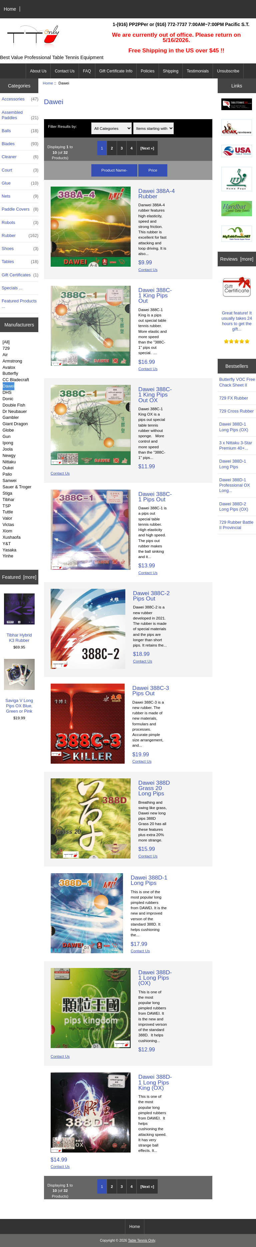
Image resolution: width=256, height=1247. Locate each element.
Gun (7, 436)
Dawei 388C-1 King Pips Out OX (155, 394)
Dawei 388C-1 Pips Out (155, 497)
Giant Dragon (15, 423)
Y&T (7, 543)
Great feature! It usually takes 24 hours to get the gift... (236, 301)
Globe (8, 430)
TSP (7, 505)
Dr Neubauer (15, 411)
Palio (7, 474)
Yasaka (10, 549)
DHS (7, 392)
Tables (20, 261)
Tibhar (9, 499)
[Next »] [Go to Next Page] (147, 148)
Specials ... (12, 287)
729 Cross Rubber (236, 411)
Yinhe (8, 555)
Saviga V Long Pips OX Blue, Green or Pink (19, 686)
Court (20, 170)
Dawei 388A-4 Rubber (156, 194)
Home (10, 9)
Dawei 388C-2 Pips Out (151, 596)
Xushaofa (12, 537)
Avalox (9, 367)
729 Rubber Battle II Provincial (236, 525)
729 (6, 348)
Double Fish (14, 405)
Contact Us (64, 71)
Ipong (8, 442)
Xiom (7, 530)
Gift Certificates (20, 275)
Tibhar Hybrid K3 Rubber (19, 618)
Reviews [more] (236, 259)
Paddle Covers (20, 209)
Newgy (9, 455)
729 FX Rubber (233, 398)
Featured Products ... (19, 303)
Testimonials (198, 71)
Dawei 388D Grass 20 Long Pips (154, 788)
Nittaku (9, 461)
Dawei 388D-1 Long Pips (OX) (155, 977)
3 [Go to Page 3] (122, 148)
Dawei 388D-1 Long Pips (149, 880)
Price (152, 170)
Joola (8, 449)
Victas (8, 524)
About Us (38, 71)
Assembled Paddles (20, 115)
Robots (20, 222)
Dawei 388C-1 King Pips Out (155, 295)
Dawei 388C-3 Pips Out (150, 691)
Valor (7, 518)
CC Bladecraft (16, 379)
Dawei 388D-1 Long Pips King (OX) (155, 1082)
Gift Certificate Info (115, 71)
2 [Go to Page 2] (112, 148)
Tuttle (8, 511)
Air (5, 354)
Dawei (8, 386)
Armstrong (12, 360)
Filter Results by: (62, 126)
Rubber (20, 235)
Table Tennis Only (141, 1240)
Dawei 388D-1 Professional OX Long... (234, 485)
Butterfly (10, 373)
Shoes (20, 248)
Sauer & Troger (17, 486)
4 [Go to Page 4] (132, 148)
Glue (20, 183)
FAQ (87, 71)
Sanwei (10, 480)
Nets (20, 196)
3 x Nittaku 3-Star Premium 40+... (235, 445)
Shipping (171, 71)
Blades (20, 144)
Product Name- (114, 170)
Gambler (11, 417)
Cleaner (20, 157)
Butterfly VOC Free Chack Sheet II (237, 382)
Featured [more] (19, 577)
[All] (6, 341)
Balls (20, 131)
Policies (147, 71)
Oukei (8, 467)
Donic (8, 398)
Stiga (7, 493)
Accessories (20, 99)
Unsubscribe (228, 71)
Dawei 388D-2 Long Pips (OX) (233, 506)
